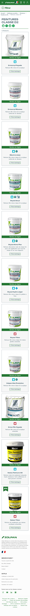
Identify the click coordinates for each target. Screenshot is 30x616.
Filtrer (8, 8)
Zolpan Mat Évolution (15, 383)
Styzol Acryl (15, 200)
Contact (3, 569)
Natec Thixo (15, 520)
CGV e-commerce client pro (18, 604)
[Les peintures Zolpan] (9, 2)
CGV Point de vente (11, 602)
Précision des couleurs (8, 598)
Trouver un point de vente (8, 561)
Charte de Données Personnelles (19, 600)
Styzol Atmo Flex (15, 244)
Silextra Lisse (15, 155)
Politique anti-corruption (11, 605)
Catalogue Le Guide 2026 (8, 576)
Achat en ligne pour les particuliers (10, 579)
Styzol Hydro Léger (15, 292)
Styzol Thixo (15, 337)
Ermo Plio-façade (15, 427)
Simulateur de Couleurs (7, 584)
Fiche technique (15, 71)
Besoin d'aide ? (5, 566)
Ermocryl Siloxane (15, 109)
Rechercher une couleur (7, 582)
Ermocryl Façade (15, 65)
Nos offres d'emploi (6, 563)
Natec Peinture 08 (15, 473)
